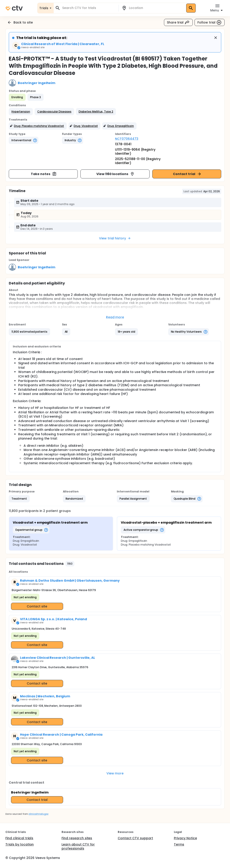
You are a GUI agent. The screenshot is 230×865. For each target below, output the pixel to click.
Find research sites (77, 838)
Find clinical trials (19, 838)
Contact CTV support (135, 838)
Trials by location (19, 844)
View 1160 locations (115, 174)
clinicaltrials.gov (38, 814)
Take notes (44, 174)
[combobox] (88, 8)
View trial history (115, 238)
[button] (21, 111)
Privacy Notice (185, 838)
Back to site (20, 22)
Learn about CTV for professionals (78, 846)
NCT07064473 (126, 139)
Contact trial (187, 174)
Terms (179, 844)
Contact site (37, 606)
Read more (115, 317)
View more (115, 773)
